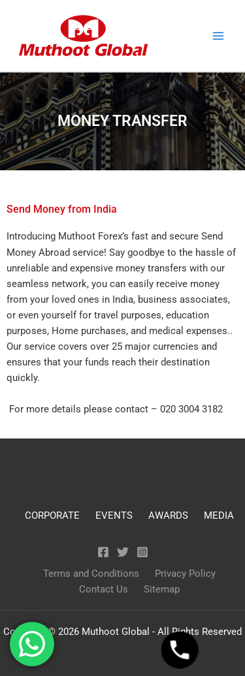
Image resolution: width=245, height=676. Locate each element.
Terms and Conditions (91, 573)
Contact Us (103, 589)
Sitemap (162, 589)
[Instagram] (142, 552)
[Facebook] (103, 552)
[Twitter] (123, 552)
